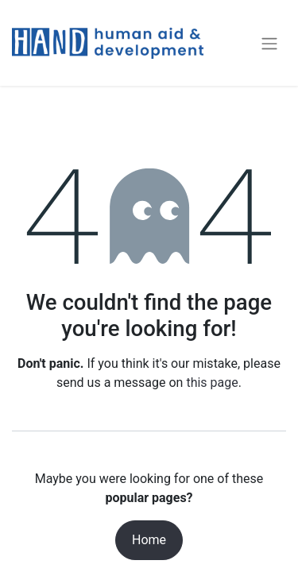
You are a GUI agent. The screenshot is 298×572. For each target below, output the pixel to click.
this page (212, 382)
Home (149, 539)
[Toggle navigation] (269, 42)
